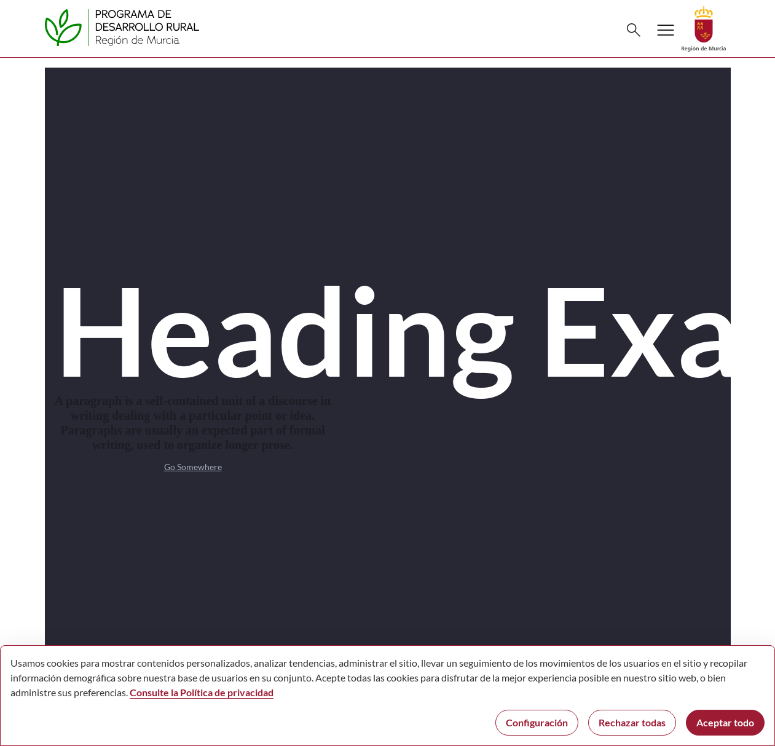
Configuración (537, 722)
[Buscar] (633, 30)
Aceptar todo (725, 722)
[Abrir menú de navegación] (666, 30)
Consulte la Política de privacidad (201, 692)
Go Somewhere (193, 466)
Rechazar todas (632, 722)
